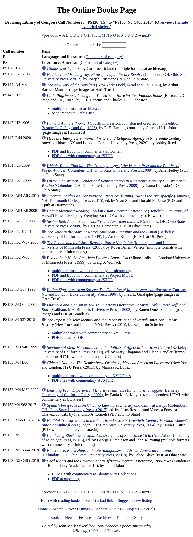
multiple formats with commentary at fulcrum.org (92, 271)
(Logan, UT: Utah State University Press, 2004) (115, 422)
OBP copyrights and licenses (96, 530)
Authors (100, 509)
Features (85, 517)
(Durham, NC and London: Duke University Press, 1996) (114, 292)
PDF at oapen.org (66, 478)
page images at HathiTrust (73, 113)
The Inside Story (129, 517)
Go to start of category (104, 57)
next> (147, 35)
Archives (104, 517)
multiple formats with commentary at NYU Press (91, 333)
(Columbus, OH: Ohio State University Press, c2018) (107, 452)
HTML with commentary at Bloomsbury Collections (94, 474)
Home (43, 509)
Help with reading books (61, 500)
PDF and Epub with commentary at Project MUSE (92, 275)
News (69, 517)
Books (55, 517)
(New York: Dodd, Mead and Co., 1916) (104, 85)
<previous (50, 35)
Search (58, 509)
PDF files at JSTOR (68, 337)
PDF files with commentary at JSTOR (82, 156)
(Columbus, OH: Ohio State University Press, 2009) (113, 183)
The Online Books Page (96, 9)
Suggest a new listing (135, 500)
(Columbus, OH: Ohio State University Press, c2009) (110, 168)
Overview (164, 22)
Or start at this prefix (83, 45)
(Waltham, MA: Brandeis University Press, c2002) (114, 307)
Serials (149, 509)
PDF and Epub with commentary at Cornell (87, 151)
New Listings (79, 509)
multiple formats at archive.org (77, 108)
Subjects (132, 509)
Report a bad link (99, 500)
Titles (116, 509)
